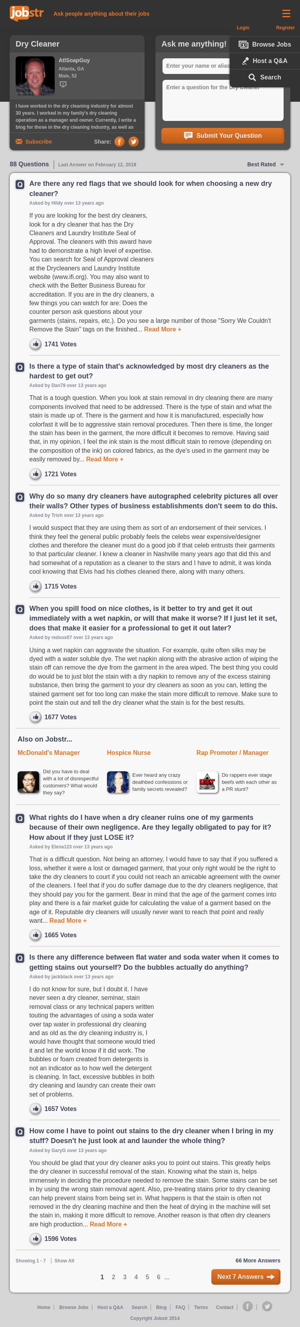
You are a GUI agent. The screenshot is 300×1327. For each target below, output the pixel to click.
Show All (64, 1261)
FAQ (180, 1308)
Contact (225, 1308)
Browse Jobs (265, 45)
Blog (161, 1308)
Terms (200, 1308)
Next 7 (246, 1278)
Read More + (161, 329)
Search (264, 77)
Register (286, 28)
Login (242, 28)
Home (44, 1308)
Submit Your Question (223, 136)
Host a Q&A (265, 61)
